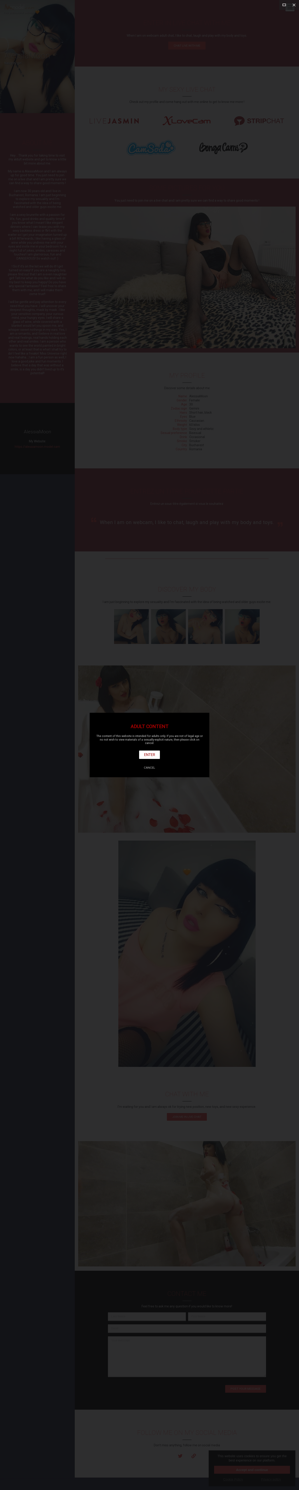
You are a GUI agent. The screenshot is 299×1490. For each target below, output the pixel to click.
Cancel (149, 767)
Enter (149, 754)
